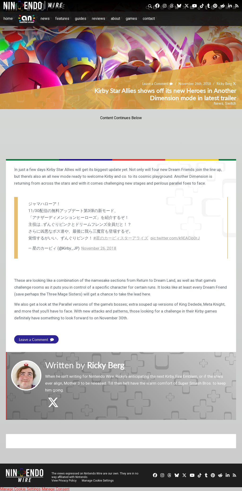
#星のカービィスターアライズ (120, 238)
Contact (149, 18)
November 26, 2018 (98, 248)
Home (8, 18)
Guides (80, 18)
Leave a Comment (158, 84)
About (115, 18)
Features (62, 18)
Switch (230, 103)
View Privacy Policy (64, 480)
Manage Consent (55, 489)
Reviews (98, 18)
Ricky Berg (224, 84)
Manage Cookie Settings (98, 480)
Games (131, 18)
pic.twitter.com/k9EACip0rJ (175, 238)
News (45, 18)
